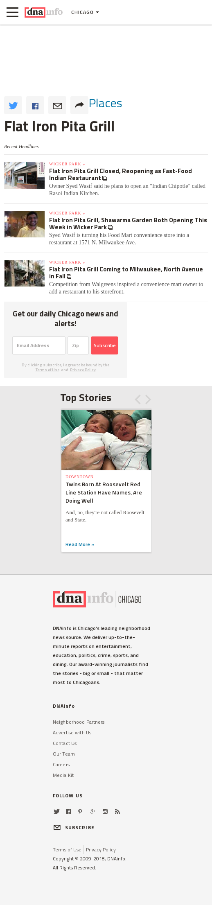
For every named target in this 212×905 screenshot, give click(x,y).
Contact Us (65, 743)
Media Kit (63, 775)
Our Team (64, 754)
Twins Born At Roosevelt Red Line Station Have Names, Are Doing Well (103, 492)
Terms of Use (47, 370)
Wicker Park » (67, 164)
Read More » (79, 544)
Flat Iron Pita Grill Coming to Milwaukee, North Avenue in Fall (126, 272)
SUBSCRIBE (74, 827)
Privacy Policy (83, 370)
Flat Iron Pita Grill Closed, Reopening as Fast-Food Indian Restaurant (120, 174)
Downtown (79, 476)
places (105, 102)
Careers (61, 764)
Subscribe (105, 345)
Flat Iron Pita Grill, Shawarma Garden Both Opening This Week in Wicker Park (128, 223)
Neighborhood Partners (79, 722)
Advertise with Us (72, 732)
